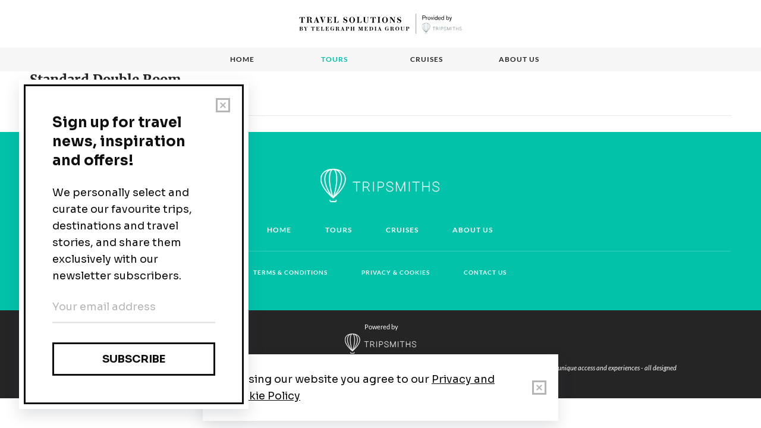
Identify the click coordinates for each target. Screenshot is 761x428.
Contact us (485, 272)
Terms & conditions (290, 272)
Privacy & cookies (395, 272)
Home (242, 59)
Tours (334, 59)
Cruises (426, 59)
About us (519, 59)
